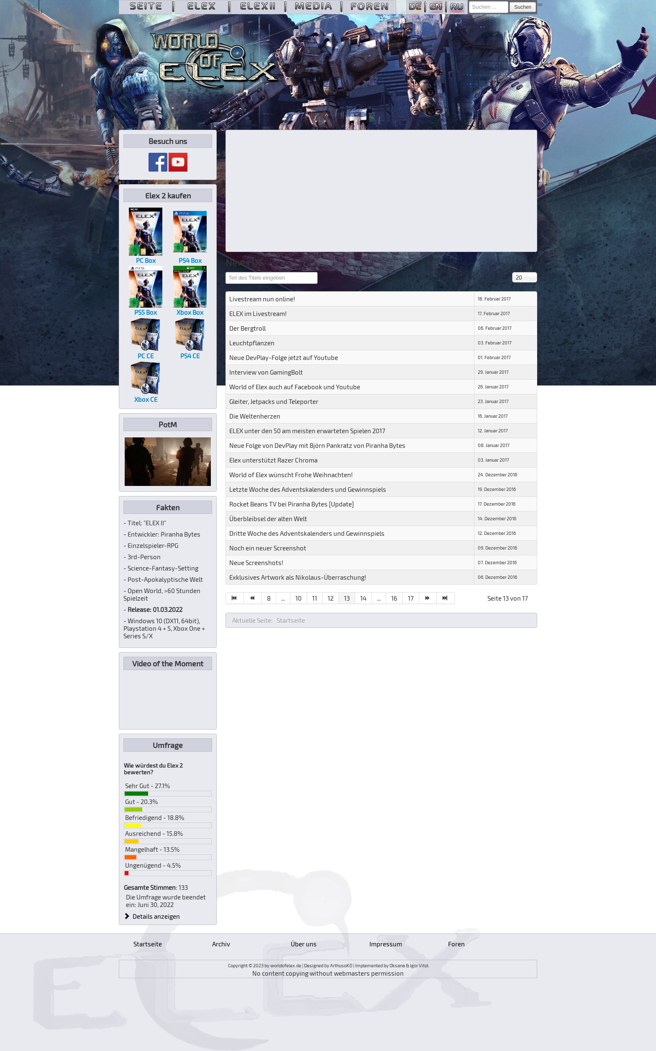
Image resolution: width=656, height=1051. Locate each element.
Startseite (147, 944)
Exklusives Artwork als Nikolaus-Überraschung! (297, 577)
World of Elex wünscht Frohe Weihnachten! (291, 474)
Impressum (385, 944)
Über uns (304, 944)
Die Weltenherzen (254, 416)
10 (298, 598)
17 (411, 598)
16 (394, 598)
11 (314, 598)
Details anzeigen (152, 916)
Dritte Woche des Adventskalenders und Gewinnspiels (306, 533)
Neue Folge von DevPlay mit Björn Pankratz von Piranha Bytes (317, 445)
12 (330, 598)
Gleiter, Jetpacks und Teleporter (273, 401)
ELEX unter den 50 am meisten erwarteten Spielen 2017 (307, 430)
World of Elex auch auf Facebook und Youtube (294, 387)
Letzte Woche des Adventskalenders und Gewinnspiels (307, 489)
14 (363, 598)
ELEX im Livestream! (258, 313)
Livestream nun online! (262, 299)
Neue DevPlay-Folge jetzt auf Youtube (283, 357)
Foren (456, 944)
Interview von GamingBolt (266, 372)
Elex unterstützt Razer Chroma (273, 460)
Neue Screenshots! (256, 562)
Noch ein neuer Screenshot (267, 548)
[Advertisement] (381, 190)
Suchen (522, 7)
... (283, 598)
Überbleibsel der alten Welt (268, 518)
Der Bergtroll (247, 328)
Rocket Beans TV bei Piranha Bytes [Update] (291, 504)
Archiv (221, 944)
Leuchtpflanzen (251, 343)
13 (347, 598)
